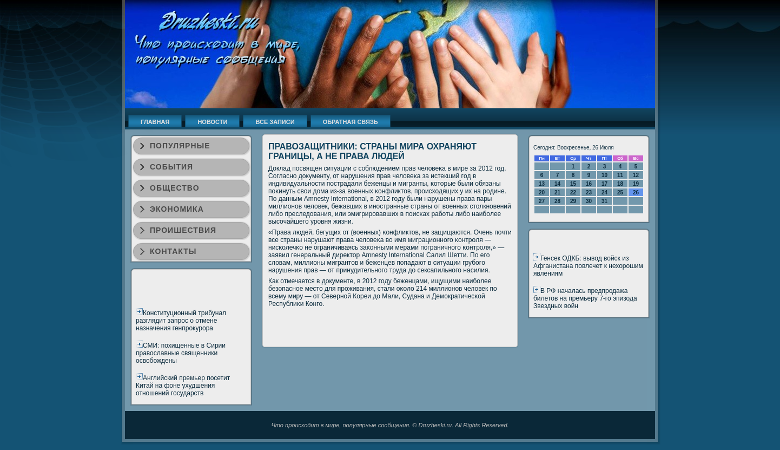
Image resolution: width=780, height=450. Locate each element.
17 (604, 184)
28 (557, 201)
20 (542, 192)
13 (542, 184)
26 (636, 192)
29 (573, 201)
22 (573, 192)
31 (604, 201)
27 (542, 201)
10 (604, 175)
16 (589, 184)
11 (620, 175)
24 (604, 192)
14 (557, 184)
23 (589, 192)
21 (557, 192)
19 (636, 184)
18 (620, 184)
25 (620, 192)
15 (573, 184)
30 (589, 201)
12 (636, 175)
